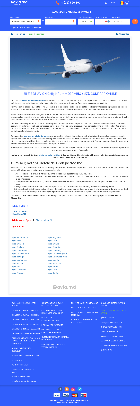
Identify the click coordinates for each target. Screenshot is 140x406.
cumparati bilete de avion (36, 136)
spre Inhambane (19, 250)
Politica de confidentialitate (50, 319)
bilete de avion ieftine (49, 155)
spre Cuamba (54, 247)
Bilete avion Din (44, 220)
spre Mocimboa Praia (57, 257)
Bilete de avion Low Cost (83, 307)
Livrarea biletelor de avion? (25, 355)
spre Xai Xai (53, 273)
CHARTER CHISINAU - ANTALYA (25, 310)
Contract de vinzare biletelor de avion (52, 304)
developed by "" (70, 402)
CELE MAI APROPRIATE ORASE (26, 27)
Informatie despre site (52, 325)
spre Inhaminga (55, 250)
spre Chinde (53, 244)
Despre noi (17, 360)
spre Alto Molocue (20, 237)
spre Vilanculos (18, 273)
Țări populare (108, 317)
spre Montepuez (19, 260)
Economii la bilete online (113, 340)
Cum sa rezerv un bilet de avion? (24, 304)
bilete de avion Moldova (33, 100)
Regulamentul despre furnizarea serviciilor (52, 311)
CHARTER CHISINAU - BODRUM (25, 319)
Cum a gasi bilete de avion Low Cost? (84, 321)
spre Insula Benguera (57, 253)
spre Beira (16, 240)
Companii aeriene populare (114, 345)
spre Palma (17, 266)
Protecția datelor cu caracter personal (52, 331)
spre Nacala (17, 263)
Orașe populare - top (112, 322)
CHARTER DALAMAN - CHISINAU (26, 333)
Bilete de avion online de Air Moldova (84, 313)
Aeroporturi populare (112, 336)
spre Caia (52, 240)
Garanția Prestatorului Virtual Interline (53, 345)
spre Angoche (54, 237)
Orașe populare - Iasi (111, 327)
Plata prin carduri (21, 376)
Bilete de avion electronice (84, 303)
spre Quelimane (19, 269)
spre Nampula (54, 263)
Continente (106, 350)
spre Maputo (18, 226)
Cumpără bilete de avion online (113, 304)
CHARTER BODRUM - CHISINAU (25, 324)
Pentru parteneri (20, 364)
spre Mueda (53, 260)
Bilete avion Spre (21, 220)
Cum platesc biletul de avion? (23, 370)
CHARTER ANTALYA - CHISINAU (25, 315)
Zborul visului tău (110, 331)
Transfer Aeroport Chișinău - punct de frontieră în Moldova (26, 341)
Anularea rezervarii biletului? (21, 349)
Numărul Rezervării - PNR (24, 381)
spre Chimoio (18, 244)
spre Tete (52, 269)
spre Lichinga (18, 257)
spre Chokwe (18, 247)
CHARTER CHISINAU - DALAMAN (26, 328)
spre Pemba (53, 266)
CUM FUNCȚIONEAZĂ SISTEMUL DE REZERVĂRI (55, 338)
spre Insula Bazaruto (21, 253)
